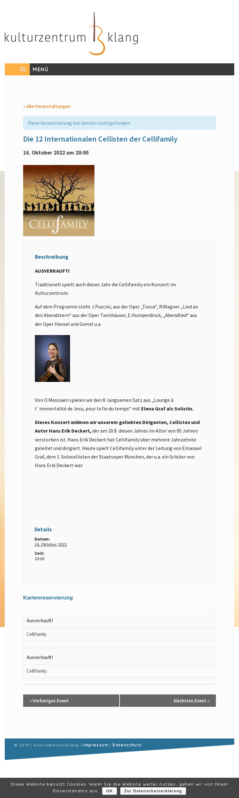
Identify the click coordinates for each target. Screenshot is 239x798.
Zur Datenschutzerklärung (153, 791)
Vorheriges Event (49, 701)
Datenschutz (127, 745)
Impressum (95, 745)
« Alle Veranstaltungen (46, 106)
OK (109, 791)
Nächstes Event (192, 701)
